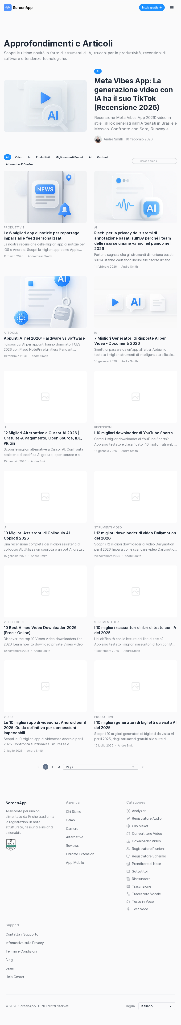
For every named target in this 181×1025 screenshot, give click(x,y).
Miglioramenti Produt (69, 157)
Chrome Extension (80, 854)
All (7, 157)
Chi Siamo (73, 812)
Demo (70, 820)
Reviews (72, 846)
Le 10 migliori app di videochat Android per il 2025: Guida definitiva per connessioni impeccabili (45, 727)
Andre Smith (113, 139)
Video (18, 157)
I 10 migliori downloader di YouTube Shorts (133, 432)
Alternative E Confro (19, 164)
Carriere (72, 829)
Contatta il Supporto (22, 934)
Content (102, 157)
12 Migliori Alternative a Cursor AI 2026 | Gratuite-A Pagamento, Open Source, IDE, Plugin (43, 438)
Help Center (15, 977)
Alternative (74, 837)
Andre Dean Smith (40, 256)
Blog (9, 960)
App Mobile (75, 862)
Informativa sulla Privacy (25, 943)
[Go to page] (100, 767)
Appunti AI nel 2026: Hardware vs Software (44, 338)
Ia (29, 157)
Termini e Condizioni (21, 951)
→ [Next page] (142, 766)
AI (98, 71)
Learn (10, 968)
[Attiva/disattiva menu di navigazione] (172, 7)
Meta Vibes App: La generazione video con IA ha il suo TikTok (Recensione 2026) (133, 94)
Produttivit (43, 157)
